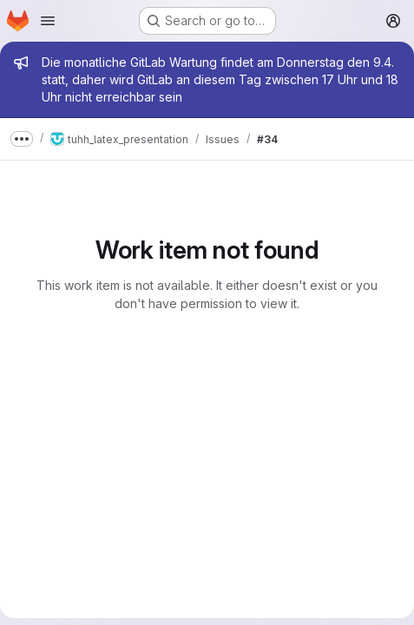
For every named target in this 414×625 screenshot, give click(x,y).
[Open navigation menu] (48, 21)
